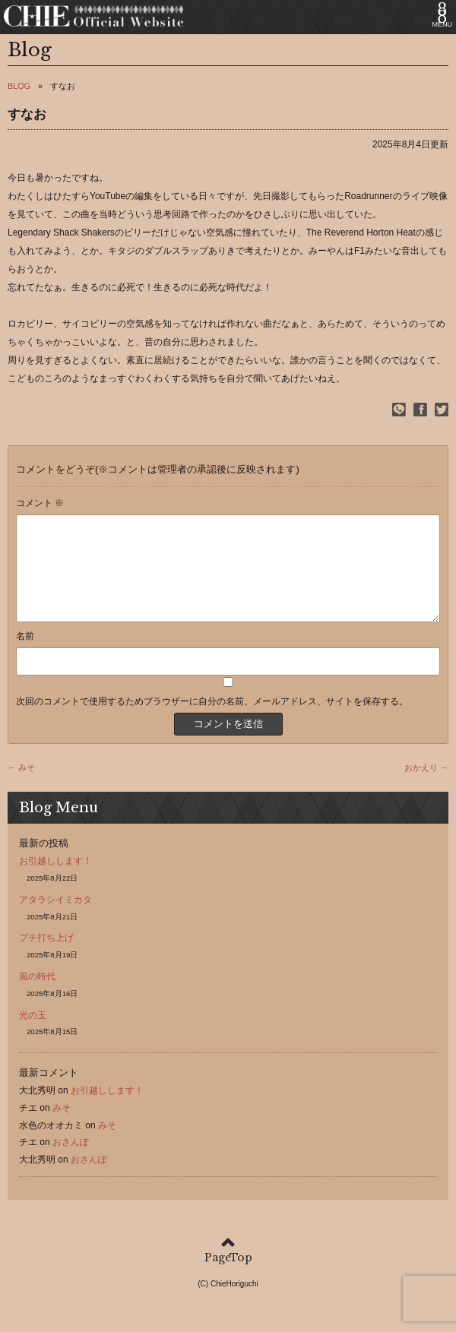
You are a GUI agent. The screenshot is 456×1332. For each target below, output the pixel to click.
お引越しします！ (55, 879)
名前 (25, 654)
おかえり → (426, 785)
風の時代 (37, 994)
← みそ (21, 785)
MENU (442, 24)
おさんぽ (70, 1160)
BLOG (19, 85)
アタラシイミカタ (55, 918)
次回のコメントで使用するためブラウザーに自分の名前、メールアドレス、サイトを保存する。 (212, 719)
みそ (61, 1126)
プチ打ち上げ (46, 956)
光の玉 (32, 1033)
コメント (40, 503)
